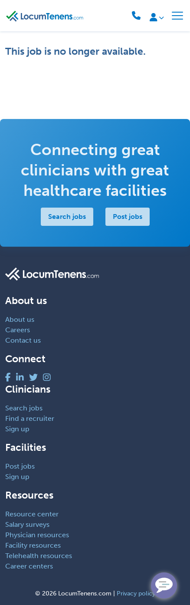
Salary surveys (27, 524)
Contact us (23, 340)
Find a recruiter (29, 418)
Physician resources (37, 535)
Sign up (17, 429)
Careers (17, 330)
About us (19, 319)
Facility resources (33, 545)
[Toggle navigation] (177, 15)
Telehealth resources (38, 556)
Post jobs (127, 216)
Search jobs (67, 216)
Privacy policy (136, 593)
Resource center (32, 514)
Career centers (29, 566)
